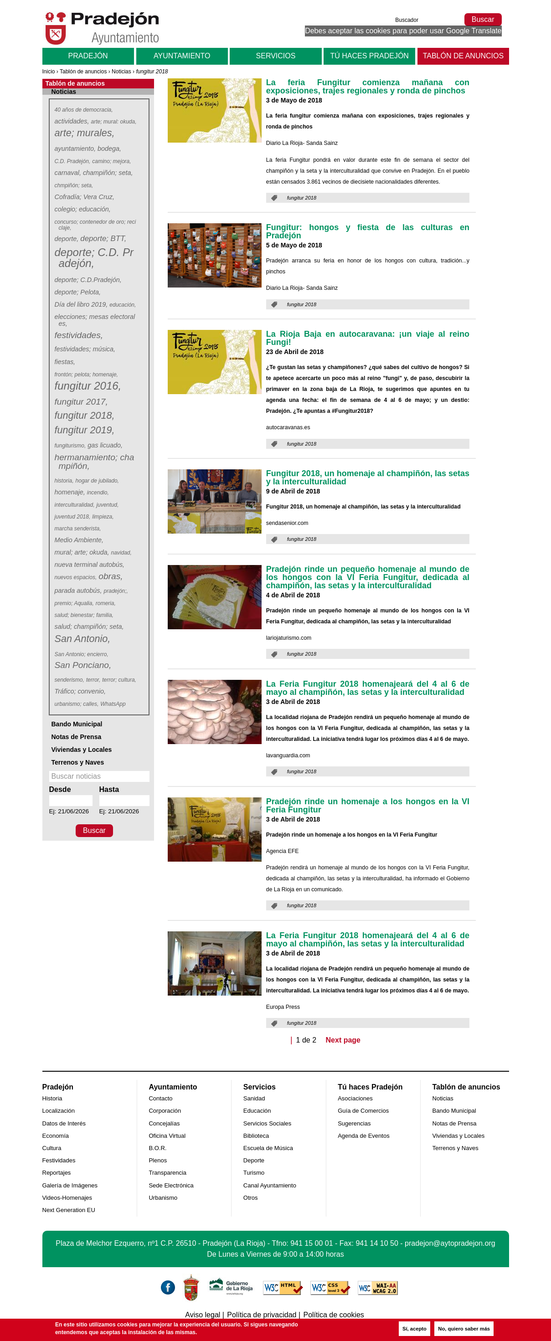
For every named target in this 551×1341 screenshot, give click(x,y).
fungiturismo (70, 445)
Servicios (276, 56)
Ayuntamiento (182, 56)
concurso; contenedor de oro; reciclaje (96, 225)
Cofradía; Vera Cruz (85, 196)
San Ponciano (83, 665)
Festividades (59, 1160)
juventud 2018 (73, 517)
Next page (343, 1040)
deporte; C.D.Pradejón (88, 279)
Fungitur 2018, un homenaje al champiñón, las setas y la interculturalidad (367, 477)
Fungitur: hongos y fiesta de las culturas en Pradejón (367, 231)
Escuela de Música (268, 1148)
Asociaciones (355, 1098)
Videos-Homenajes (67, 1197)
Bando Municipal (77, 724)
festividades (79, 335)
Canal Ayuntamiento (269, 1185)
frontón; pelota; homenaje (87, 374)
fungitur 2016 (87, 386)
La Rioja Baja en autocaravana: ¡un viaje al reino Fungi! (367, 338)
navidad (121, 553)
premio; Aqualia (75, 603)
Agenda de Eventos (363, 1135)
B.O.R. (157, 1148)
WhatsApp (113, 704)
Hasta (109, 789)
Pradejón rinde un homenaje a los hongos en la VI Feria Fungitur (367, 805)
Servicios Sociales (267, 1123)
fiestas (65, 361)
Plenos (158, 1160)
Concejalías (164, 1123)
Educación (257, 1110)
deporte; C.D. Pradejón (95, 258)
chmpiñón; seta (74, 185)
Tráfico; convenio (80, 691)
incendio (98, 492)
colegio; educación (83, 209)
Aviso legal (202, 1315)
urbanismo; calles (77, 704)
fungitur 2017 (81, 401)
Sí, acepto (414, 1328)
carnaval (68, 172)
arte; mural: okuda (114, 121)
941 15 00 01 (311, 1243)
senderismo (70, 680)
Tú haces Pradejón (369, 56)
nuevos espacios (76, 577)
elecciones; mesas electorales (96, 320)
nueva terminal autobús (90, 564)
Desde (60, 789)
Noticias (121, 71)
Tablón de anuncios (463, 56)
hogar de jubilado (97, 481)
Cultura (52, 1148)
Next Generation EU (68, 1210)
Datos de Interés (64, 1123)
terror (93, 680)
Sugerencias (354, 1123)
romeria (106, 603)
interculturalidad (75, 505)
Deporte (253, 1160)
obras (110, 576)
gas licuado (105, 445)
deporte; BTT (103, 238)
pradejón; (116, 591)
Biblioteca (256, 1135)
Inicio (48, 71)
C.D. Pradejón (73, 161)
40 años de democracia (84, 110)
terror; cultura (119, 680)
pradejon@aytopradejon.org (450, 1243)
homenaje (70, 492)
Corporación (165, 1110)
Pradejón (88, 56)
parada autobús (78, 590)
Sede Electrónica (171, 1185)
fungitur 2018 (84, 416)
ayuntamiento (75, 148)
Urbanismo (163, 1197)
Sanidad (254, 1098)
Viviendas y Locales (81, 749)
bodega (109, 148)
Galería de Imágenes (70, 1185)
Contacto (160, 1098)
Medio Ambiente (79, 540)
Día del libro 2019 (81, 304)
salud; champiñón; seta (89, 626)
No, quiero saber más (464, 1328)
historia (64, 481)
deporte (67, 238)
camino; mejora (111, 161)
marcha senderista (78, 528)
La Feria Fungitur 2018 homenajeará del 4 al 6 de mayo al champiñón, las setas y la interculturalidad (367, 688)
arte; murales (84, 133)
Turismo (253, 1172)
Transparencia (167, 1172)
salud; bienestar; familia (84, 615)
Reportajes (56, 1172)
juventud (107, 505)
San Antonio (82, 639)
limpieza (103, 517)
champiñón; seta (108, 172)
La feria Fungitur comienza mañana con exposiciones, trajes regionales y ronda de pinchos (367, 86)
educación (122, 305)
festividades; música (85, 349)
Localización (58, 1110)
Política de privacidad (261, 1315)
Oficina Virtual (167, 1135)
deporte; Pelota (78, 292)
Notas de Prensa (76, 736)
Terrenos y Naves (77, 762)
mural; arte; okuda (82, 552)
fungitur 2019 (84, 430)
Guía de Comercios (363, 1110)
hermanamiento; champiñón (95, 461)
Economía (55, 1135)
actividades (72, 121)
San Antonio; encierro (82, 654)
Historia (52, 1098)
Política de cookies (333, 1315)
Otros (250, 1197)
